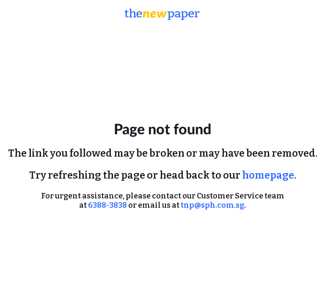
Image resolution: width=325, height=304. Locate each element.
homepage (268, 175)
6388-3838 (107, 205)
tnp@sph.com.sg (212, 205)
